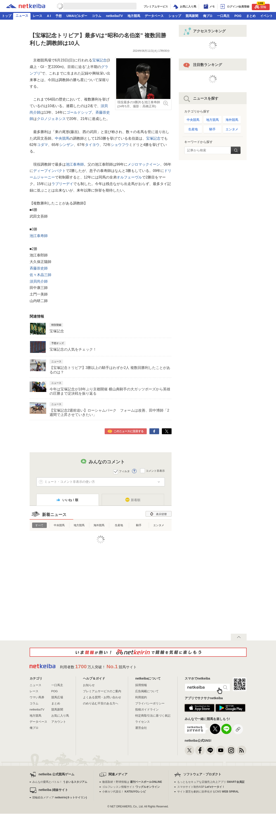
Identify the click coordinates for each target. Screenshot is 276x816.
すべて (39, 525)
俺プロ (207, 16)
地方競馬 (133, 16)
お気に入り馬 (60, 715)
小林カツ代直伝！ (124, 791)
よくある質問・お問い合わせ (102, 697)
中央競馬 (62, 138)
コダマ (42, 145)
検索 (236, 150)
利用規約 (141, 697)
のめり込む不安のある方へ (100, 703)
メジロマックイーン (143, 164)
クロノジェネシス (51, 119)
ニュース (22, 15)
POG (237, 16)
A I (49, 16)
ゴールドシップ (79, 112)
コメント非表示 (155, 470)
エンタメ (158, 525)
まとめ (251, 16)
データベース (154, 16)
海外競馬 (99, 525)
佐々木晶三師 (40, 275)
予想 (58, 16)
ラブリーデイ (62, 184)
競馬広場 (57, 697)
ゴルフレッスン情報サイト (131, 786)
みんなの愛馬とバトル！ (59, 781)
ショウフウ (120, 145)
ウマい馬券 (37, 697)
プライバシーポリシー (150, 703)
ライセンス (142, 721)
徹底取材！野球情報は (132, 781)
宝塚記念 (99, 60)
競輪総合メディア (59, 797)
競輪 (260, 6)
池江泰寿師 (75, 164)
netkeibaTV (114, 16)
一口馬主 (223, 16)
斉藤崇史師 (39, 268)
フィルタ (124, 471)
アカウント (58, 721)
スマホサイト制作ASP (201, 786)
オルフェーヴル (129, 177)
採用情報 (141, 685)
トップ (6, 16)
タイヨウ (92, 145)
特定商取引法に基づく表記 (152, 715)
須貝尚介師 (39, 281)
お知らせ (89, 685)
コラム (96, 16)
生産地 (119, 525)
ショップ (174, 16)
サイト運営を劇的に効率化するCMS (208, 791)
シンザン (66, 145)
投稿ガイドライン (147, 709)
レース (37, 16)
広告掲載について (147, 691)
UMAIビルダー (76, 16)
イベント (266, 16)
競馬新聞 (192, 16)
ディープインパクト (49, 171)
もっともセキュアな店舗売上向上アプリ (211, 781)
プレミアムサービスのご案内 (102, 691)
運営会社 (141, 727)
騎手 (139, 525)
